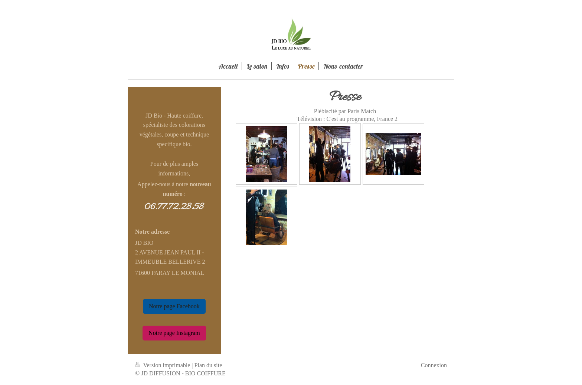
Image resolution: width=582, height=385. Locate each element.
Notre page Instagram (174, 333)
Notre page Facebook (174, 306)
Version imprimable (163, 365)
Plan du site (208, 365)
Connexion (434, 365)
